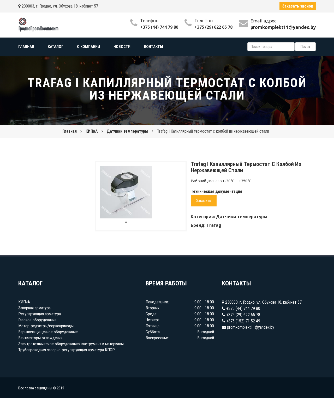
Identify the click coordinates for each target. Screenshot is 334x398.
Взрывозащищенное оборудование (48, 331)
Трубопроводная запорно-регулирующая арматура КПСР (66, 349)
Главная (69, 131)
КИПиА (92, 131)
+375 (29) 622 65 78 (213, 27)
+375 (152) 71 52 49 (243, 321)
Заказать (203, 200)
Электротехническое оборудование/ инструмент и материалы (71, 343)
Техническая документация (216, 191)
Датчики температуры (127, 131)
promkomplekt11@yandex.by (250, 327)
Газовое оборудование (37, 319)
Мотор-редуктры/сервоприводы (46, 325)
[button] (147, 171)
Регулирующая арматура (39, 313)
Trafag (213, 225)
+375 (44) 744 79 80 (159, 27)
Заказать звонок (297, 6)
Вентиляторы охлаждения (40, 337)
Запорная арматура (34, 307)
